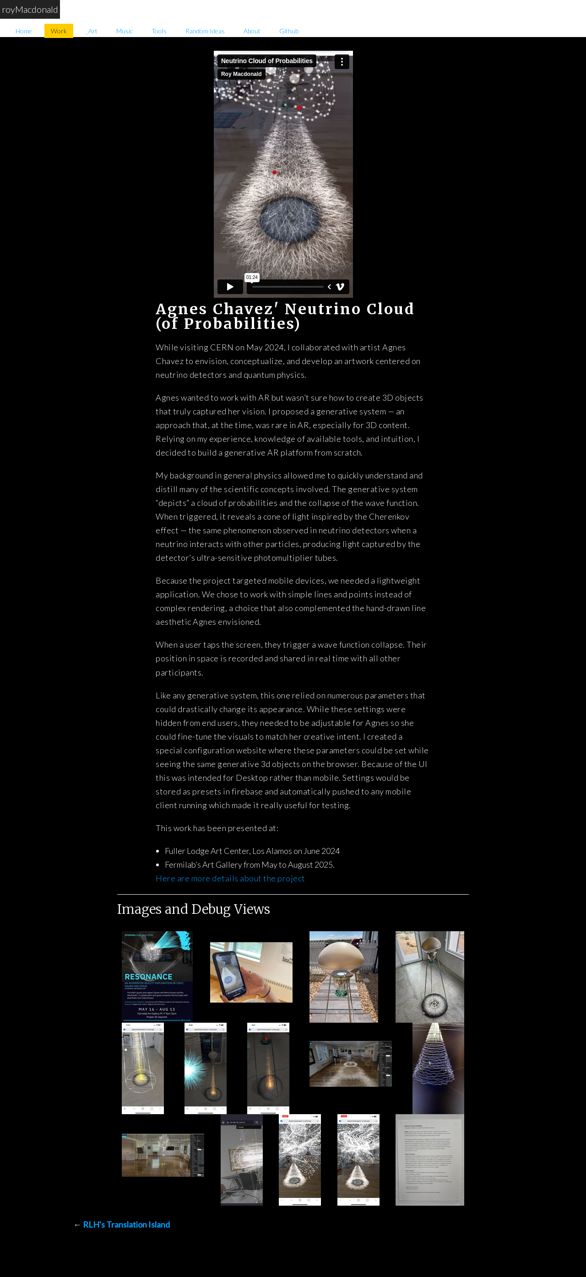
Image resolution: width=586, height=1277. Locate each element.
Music (124, 31)
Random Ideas (205, 31)
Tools (159, 31)
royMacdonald (30, 9)
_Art (92, 31)
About (252, 31)
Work (59, 31)
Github (288, 31)
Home (24, 31)
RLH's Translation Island (126, 1224)
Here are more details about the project (230, 878)
